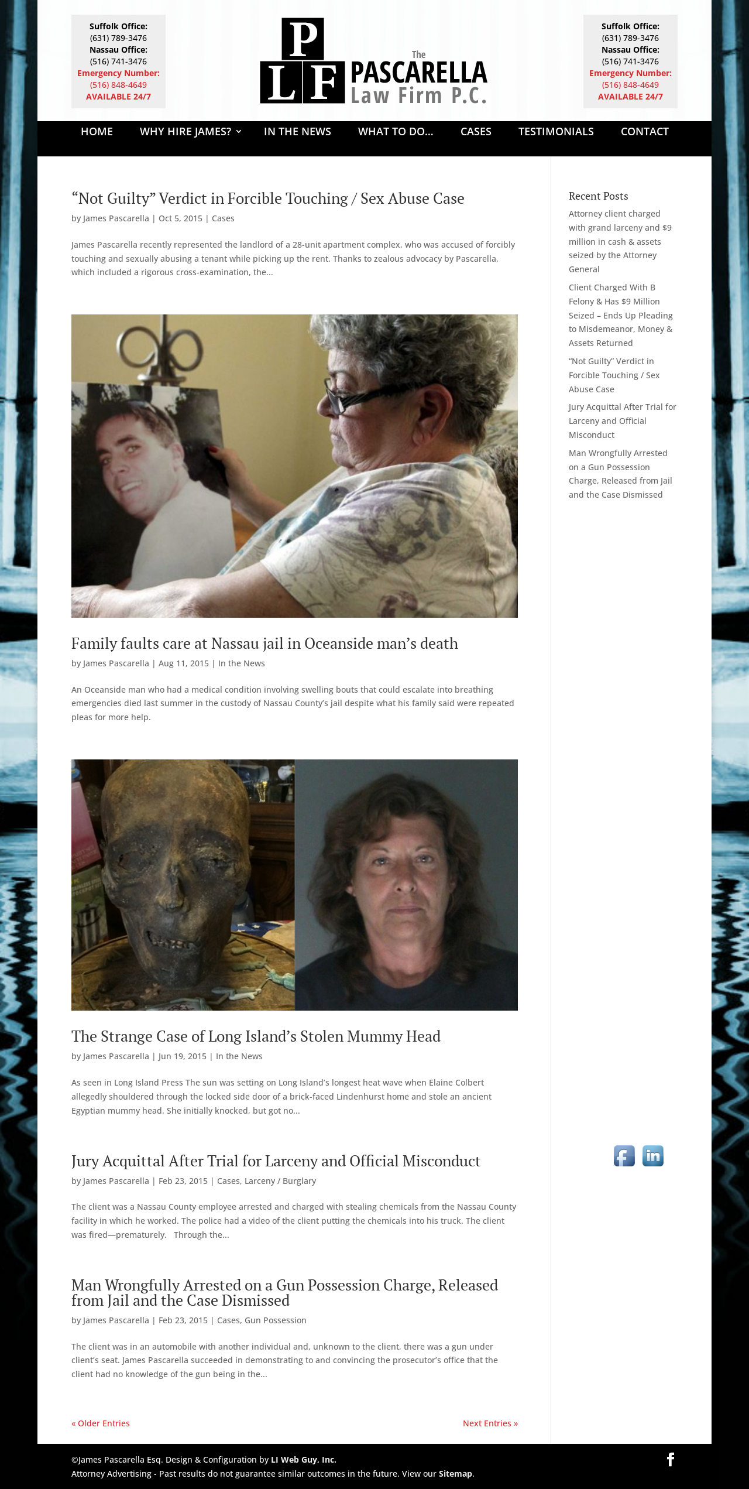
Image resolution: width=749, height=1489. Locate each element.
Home (97, 132)
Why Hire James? (185, 132)
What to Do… (396, 132)
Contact (645, 132)
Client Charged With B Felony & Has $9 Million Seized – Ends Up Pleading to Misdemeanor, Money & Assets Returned (621, 315)
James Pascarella (116, 218)
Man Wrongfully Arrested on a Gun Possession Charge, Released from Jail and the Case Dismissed (284, 1292)
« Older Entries (100, 1423)
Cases (476, 132)
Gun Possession (276, 1320)
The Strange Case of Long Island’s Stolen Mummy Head (256, 1036)
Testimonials (556, 132)
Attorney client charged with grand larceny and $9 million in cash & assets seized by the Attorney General (620, 241)
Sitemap (455, 1473)
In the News (241, 663)
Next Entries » (490, 1423)
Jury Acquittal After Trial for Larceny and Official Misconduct (276, 1160)
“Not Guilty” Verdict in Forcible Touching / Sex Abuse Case (268, 198)
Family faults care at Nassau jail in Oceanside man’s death (264, 643)
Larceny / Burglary (280, 1180)
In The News (297, 132)
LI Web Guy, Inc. (303, 1459)
